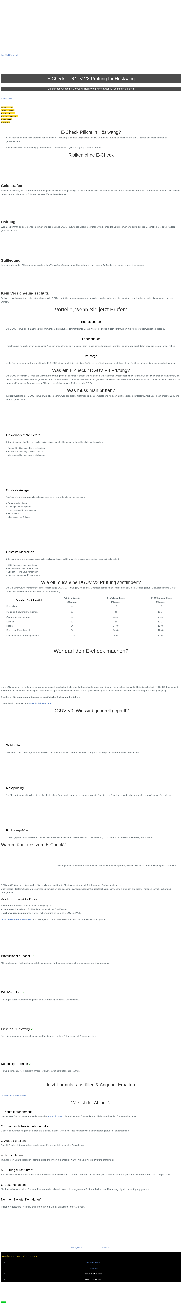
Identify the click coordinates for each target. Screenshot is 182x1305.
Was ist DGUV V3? (8, 113)
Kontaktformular (55, 1116)
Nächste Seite (106, 1248)
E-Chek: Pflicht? (7, 107)
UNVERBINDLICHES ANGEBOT (14, 1095)
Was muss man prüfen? (9, 116)
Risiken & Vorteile (7, 110)
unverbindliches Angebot (40, 703)
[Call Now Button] (3, 1302)
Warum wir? (5, 122)
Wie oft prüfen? (6, 119)
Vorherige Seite (76, 1248)
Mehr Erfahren (6, 98)
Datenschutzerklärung (94, 1262)
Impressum (93, 1268)
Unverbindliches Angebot (10, 55)
